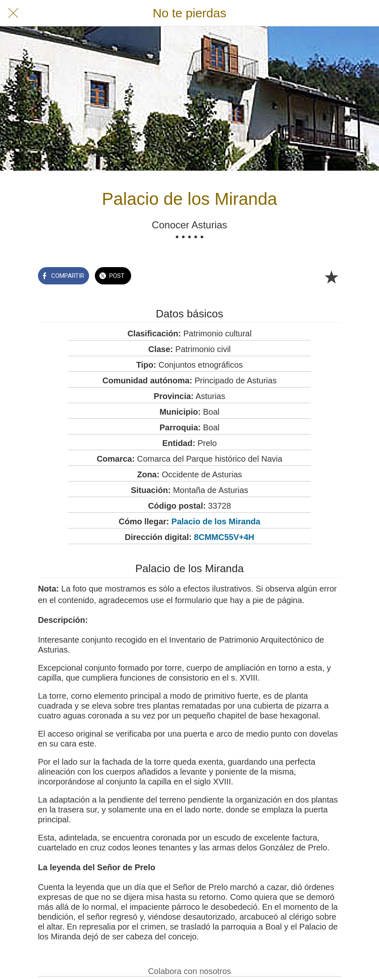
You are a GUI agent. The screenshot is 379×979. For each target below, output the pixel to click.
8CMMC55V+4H (224, 537)
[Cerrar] (13, 13)
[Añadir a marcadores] (331, 276)
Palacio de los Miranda (216, 521)
